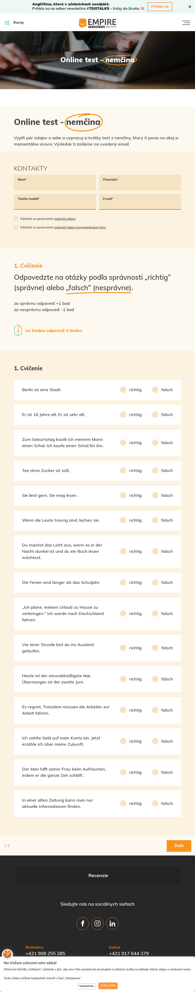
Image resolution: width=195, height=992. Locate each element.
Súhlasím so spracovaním (48, 219)
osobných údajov (65, 219)
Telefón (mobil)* (29, 199)
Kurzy (14, 22)
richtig (135, 390)
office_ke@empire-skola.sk (138, 951)
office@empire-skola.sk (51, 951)
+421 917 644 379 (129, 944)
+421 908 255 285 (45, 944)
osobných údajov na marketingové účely (80, 227)
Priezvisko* (110, 180)
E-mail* (108, 199)
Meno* (22, 180)
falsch (167, 390)
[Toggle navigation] (186, 22)
